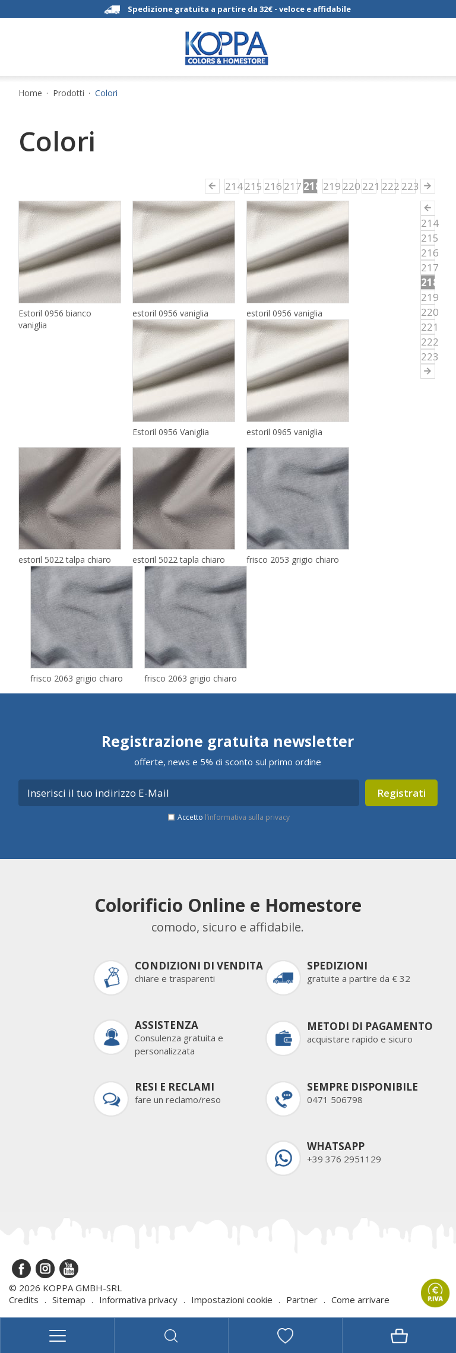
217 (291, 186)
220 (350, 186)
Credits (24, 1300)
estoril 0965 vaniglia (284, 432)
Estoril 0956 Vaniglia (170, 432)
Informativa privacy (138, 1300)
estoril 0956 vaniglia (170, 313)
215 (252, 186)
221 (369, 186)
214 (232, 186)
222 (389, 186)
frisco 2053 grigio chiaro (292, 559)
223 (408, 186)
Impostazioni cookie (232, 1300)
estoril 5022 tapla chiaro (178, 559)
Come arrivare (360, 1300)
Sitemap (69, 1300)
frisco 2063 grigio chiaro (76, 678)
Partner (302, 1300)
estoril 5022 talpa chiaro (64, 559)
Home (30, 93)
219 (330, 186)
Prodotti (68, 93)
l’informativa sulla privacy (247, 817)
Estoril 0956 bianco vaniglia (54, 319)
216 (271, 186)
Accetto (234, 817)
